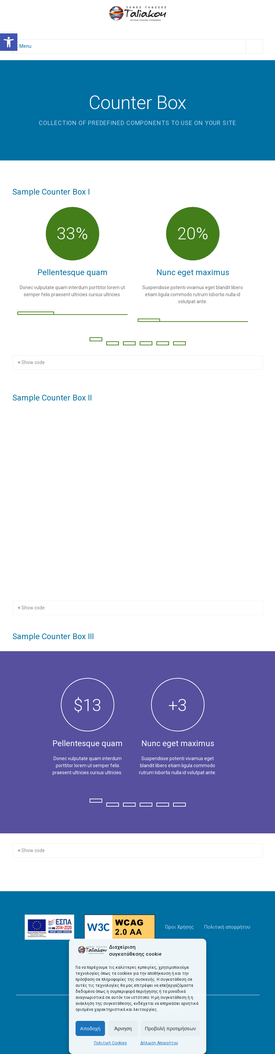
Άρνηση (123, 1028)
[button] (8, 42)
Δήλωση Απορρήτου (159, 1043)
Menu (141, 46)
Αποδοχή (90, 1028)
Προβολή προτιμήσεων (170, 1028)
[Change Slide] (96, 339)
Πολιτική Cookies (110, 1043)
